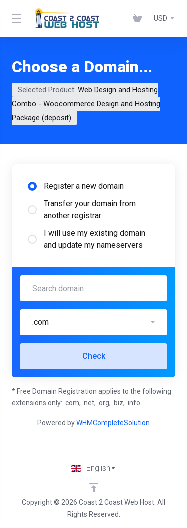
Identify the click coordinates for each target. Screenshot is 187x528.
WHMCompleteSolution (113, 423)
